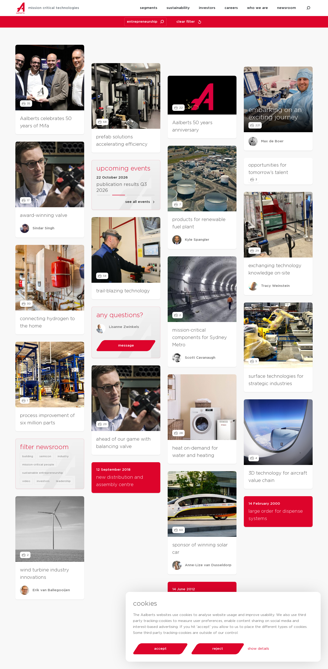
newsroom (286, 8)
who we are (257, 8)
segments (148, 8)
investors (207, 8)
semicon (45, 481)
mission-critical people (38, 490)
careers (231, 8)
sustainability (178, 8)
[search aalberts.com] (308, 8)
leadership (63, 506)
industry (63, 481)
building (27, 481)
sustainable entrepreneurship (42, 498)
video (26, 506)
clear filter (188, 22)
